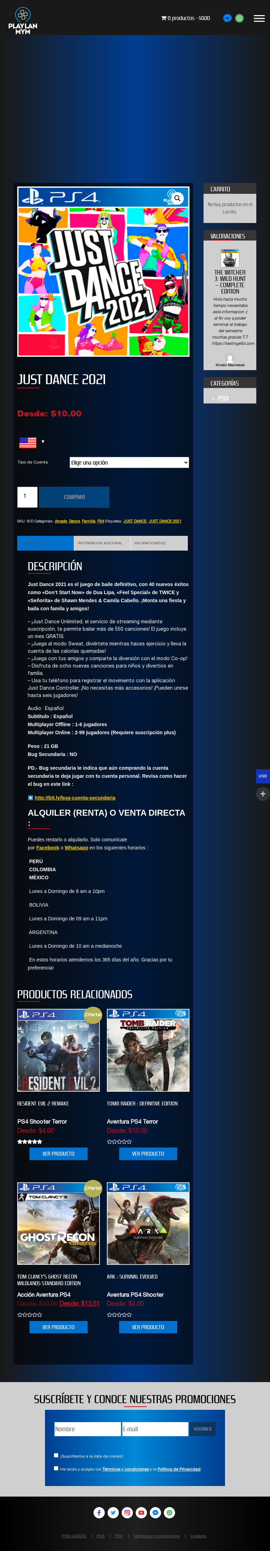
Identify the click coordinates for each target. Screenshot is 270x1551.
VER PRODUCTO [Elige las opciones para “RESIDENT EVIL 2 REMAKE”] (59, 1153)
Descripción (32, 543)
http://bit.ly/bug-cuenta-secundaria (75, 798)
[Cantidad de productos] (27, 497)
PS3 (223, 399)
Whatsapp (76, 847)
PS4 (100, 522)
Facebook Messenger (155, 1512)
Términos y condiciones (125, 1469)
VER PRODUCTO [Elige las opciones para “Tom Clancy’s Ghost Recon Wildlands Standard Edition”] (59, 1327)
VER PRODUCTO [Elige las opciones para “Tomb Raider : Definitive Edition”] (148, 1153)
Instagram (127, 1512)
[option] (230, 309)
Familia (88, 522)
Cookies (198, 1536)
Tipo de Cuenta (33, 462)
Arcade (61, 522)
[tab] (45, 543)
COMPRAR (74, 497)
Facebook (47, 847)
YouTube (141, 1512)
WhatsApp (169, 1512)
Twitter (113, 1512)
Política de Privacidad (179, 1469)
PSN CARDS (74, 1536)
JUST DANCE (135, 522)
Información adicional (100, 543)
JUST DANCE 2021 (165, 522)
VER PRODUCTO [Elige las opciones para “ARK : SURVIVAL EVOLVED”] (148, 1327)
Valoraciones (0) (149, 543)
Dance (74, 522)
